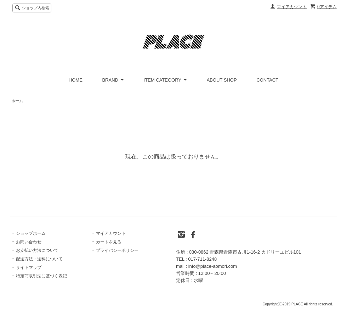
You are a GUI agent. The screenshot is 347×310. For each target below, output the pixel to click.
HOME (76, 80)
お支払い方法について (37, 250)
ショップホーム (31, 233)
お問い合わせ (28, 241)
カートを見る (108, 241)
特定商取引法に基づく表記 (41, 275)
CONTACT (267, 80)
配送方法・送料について (39, 258)
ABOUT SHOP (222, 80)
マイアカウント (292, 6)
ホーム (17, 101)
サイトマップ (28, 267)
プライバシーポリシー (117, 250)
